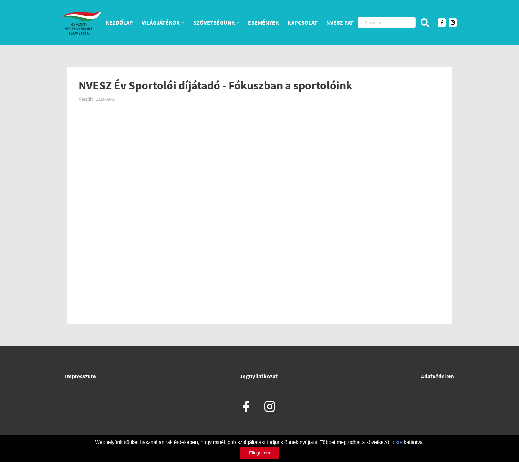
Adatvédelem (437, 376)
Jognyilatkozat (259, 376)
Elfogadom (259, 453)
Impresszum (80, 376)
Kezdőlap (119, 22)
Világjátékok (161, 22)
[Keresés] (387, 22)
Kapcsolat (303, 22)
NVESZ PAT (340, 22)
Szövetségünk (214, 22)
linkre (396, 442)
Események (263, 22)
